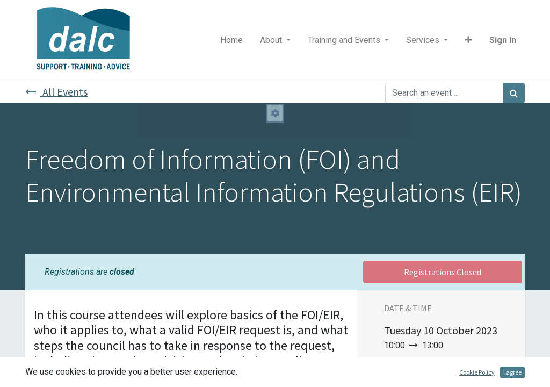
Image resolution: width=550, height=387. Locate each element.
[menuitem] (231, 40)
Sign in (502, 40)
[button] (469, 40)
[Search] (514, 93)
